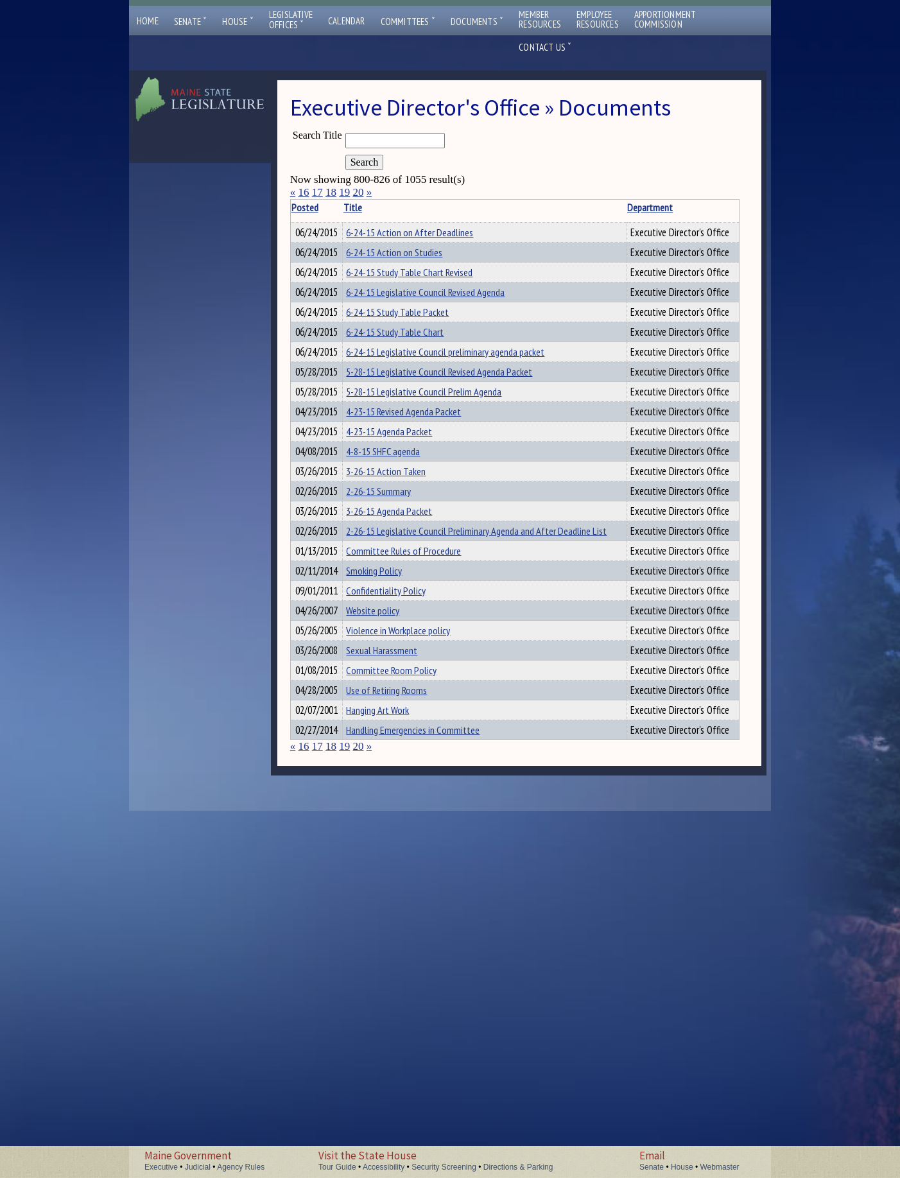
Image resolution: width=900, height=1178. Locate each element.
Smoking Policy (391, 811)
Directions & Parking (518, 1167)
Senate (190, 21)
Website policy (390, 879)
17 (317, 192)
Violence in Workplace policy (415, 913)
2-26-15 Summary (395, 675)
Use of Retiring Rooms (403, 1015)
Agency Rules (240, 1167)
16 (303, 192)
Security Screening (443, 1167)
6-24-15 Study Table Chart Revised (426, 300)
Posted (324, 207)
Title (369, 207)
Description (717, 207)
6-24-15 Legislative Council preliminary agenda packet (462, 436)
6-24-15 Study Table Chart (412, 402)
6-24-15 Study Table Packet (414, 368)
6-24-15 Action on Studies (411, 266)
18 (330, 192)
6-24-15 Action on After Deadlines (426, 232)
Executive (161, 1167)
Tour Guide (337, 1167)
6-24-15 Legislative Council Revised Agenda (442, 334)
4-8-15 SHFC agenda (400, 607)
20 (357, 192)
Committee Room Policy (408, 981)
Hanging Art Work (394, 1049)
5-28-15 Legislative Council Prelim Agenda (441, 505)
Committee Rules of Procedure (420, 777)
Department (621, 207)
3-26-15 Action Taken (403, 641)
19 (344, 192)
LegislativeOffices (291, 20)
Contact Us (545, 47)
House (237, 21)
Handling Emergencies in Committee (430, 1083)
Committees (408, 21)
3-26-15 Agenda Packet (406, 709)
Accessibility (383, 1167)
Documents (477, 21)
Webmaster (719, 1167)
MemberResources (540, 19)
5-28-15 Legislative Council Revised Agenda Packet (456, 470)
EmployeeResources (597, 19)
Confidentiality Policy (403, 845)
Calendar (346, 21)
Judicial (198, 1167)
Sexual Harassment (399, 947)
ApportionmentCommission (665, 19)
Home (148, 21)
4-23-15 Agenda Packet (406, 573)
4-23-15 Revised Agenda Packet (420, 539)
